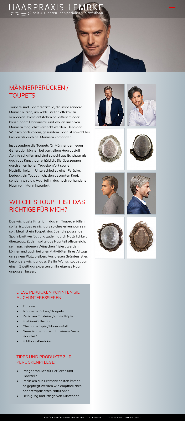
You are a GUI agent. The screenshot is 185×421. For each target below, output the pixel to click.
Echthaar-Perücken (37, 341)
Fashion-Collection (37, 321)
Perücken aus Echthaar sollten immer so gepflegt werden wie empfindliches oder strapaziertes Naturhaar (52, 386)
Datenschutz (132, 417)
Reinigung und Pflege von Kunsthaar (51, 396)
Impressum (115, 417)
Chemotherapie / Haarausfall (45, 326)
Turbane (29, 306)
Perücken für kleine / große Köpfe (48, 316)
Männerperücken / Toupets (43, 311)
